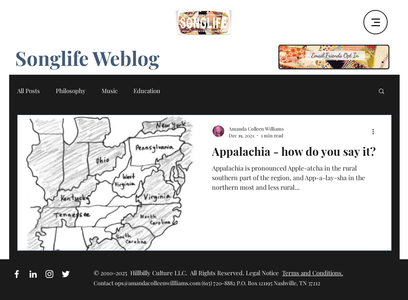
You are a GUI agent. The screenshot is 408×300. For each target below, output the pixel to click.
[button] (381, 91)
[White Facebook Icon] (17, 274)
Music (110, 91)
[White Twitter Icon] (66, 274)
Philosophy (71, 91)
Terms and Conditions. (312, 273)
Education (146, 91)
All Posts (28, 91)
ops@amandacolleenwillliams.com (157, 283)
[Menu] (375, 22)
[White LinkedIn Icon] (33, 274)
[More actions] (376, 132)
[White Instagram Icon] (49, 274)
